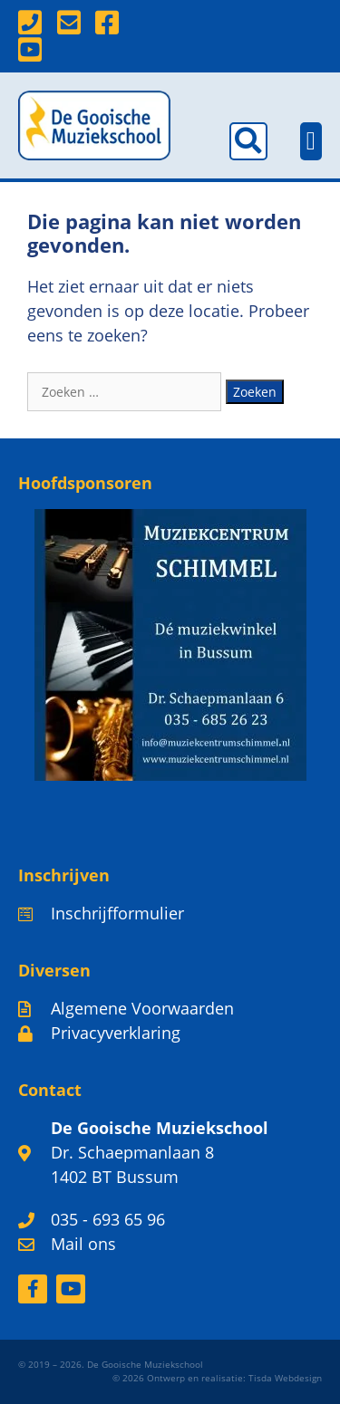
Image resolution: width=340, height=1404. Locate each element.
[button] (248, 141)
